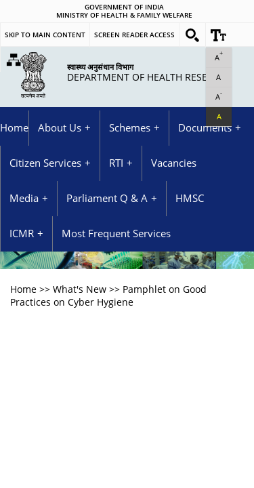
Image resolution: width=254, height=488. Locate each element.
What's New (79, 289)
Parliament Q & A (107, 198)
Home (14, 128)
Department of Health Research (149, 72)
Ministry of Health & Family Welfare (124, 16)
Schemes (129, 128)
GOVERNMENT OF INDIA (124, 7)
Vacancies (173, 163)
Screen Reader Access (134, 34)
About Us (59, 128)
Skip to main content (45, 34)
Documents (205, 128)
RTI (116, 163)
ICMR (21, 233)
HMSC (189, 198)
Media (24, 198)
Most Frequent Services (116, 233)
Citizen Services (45, 163)
